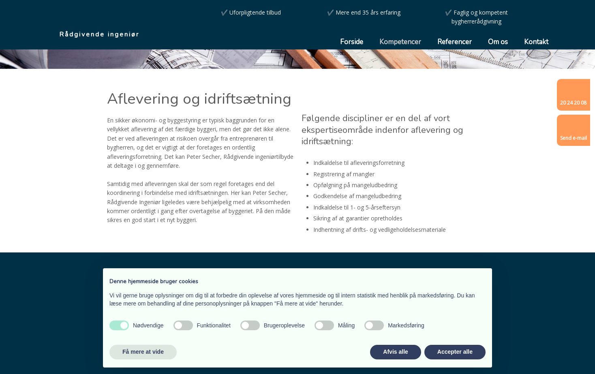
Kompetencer (400, 42)
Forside (351, 42)
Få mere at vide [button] (143, 351)
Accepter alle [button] (455, 351)
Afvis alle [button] (395, 351)
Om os (498, 42)
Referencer (454, 42)
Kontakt (536, 42)
